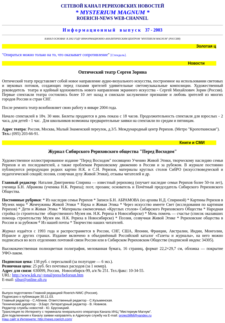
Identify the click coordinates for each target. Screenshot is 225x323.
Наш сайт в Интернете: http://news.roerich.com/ (37, 319)
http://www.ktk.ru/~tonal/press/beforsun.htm (47, 275)
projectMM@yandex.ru (135, 315)
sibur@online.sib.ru (31, 279)
